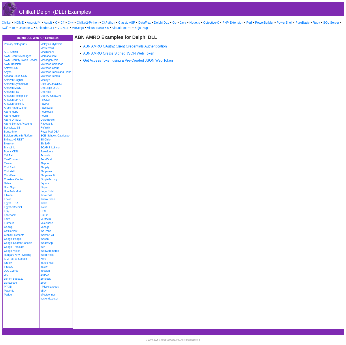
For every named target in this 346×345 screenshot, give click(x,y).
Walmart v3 (47, 235)
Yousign (45, 270)
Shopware (47, 171)
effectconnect (48, 294)
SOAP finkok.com (51, 147)
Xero (43, 258)
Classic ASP (126, 22)
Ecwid (7, 199)
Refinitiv (45, 127)
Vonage (45, 227)
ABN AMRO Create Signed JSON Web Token (118, 53)
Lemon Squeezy (13, 278)
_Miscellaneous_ (50, 286)
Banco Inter (10, 131)
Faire (7, 219)
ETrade (8, 195)
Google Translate (14, 246)
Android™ (34, 22)
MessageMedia (49, 60)
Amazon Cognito (14, 80)
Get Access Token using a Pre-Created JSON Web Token (128, 60)
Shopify (45, 167)
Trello (44, 203)
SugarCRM (47, 191)
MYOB (8, 286)
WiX (43, 246)
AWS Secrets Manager (17, 56)
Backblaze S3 (12, 127)
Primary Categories (15, 44)
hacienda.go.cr (49, 298)
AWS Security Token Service (21, 60)
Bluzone (8, 143)
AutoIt (48, 22)
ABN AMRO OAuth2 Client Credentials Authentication (125, 46)
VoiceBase (47, 223)
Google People (12, 239)
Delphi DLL (161, 22)
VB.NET (63, 28)
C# (62, 22)
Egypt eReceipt (13, 207)
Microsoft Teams (50, 76)
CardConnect (12, 159)
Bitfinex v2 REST (14, 139)
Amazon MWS (12, 87)
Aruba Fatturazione (15, 107)
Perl (249, 22)
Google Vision (12, 250)
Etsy (6, 211)
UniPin (44, 215)
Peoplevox (47, 111)
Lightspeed (10, 282)
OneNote (46, 91)
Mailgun (8, 294)
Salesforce (47, 151)
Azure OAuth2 (12, 119)
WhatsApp (47, 243)
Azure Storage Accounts (18, 123)
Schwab (45, 155)
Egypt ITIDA (11, 203)
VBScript (78, 28)
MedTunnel (47, 52)
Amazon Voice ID (14, 103)
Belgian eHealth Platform (18, 135)
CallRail (8, 155)
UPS (43, 211)
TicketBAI (46, 195)
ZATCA (45, 274)
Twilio (44, 207)
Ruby (316, 22)
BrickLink (9, 147)
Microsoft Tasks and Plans (56, 72)
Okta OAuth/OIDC (51, 83)
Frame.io (9, 223)
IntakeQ (8, 266)
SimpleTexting (49, 179)
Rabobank (47, 123)
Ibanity (8, 262)
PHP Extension (232, 22)
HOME (19, 22)
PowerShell (284, 22)
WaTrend (46, 231)
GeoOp (8, 227)
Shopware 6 (48, 175)
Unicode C (26, 28)
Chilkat (6, 22)
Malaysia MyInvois (51, 44)
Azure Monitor (12, 115)
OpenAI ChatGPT (51, 95)
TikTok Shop (48, 199)
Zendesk (46, 278)
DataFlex (144, 22)
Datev (7, 183)
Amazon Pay (11, 91)
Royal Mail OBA (50, 131)
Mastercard (47, 48)
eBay (44, 290)
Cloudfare (9, 175)
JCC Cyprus (11, 270)
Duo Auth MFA (12, 191)
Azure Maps (11, 111)
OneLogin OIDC (50, 87)
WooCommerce (50, 250)
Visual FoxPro (121, 28)
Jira (6, 274)
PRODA (45, 99)
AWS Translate (13, 64)
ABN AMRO (11, 52)
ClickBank (10, 167)
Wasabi (45, 239)
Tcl (13, 28)
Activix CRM (11, 68)
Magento (9, 290)
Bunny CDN (11, 151)
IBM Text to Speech (15, 258)
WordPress (47, 254)
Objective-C (211, 22)
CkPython (108, 22)
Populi (44, 115)
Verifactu (46, 219)
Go (174, 22)
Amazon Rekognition (16, 95)
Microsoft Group (50, 68)
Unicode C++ (45, 28)
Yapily (44, 266)
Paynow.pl (47, 107)
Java (183, 22)
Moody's (45, 80)
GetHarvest (10, 231)
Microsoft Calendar (52, 64)
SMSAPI (46, 143)
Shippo (45, 163)
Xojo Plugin (142, 28)
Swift (5, 28)
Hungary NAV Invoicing (17, 254)
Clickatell (9, 171)
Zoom (44, 282)
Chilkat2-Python (88, 22)
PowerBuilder (264, 22)
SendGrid (46, 159)
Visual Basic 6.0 (98, 28)
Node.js (195, 22)
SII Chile (46, 139)
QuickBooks (48, 119)
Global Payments (14, 235)
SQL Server (331, 22)
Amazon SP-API (13, 99)
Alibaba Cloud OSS (15, 76)
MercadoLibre (49, 56)
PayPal (45, 103)
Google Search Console (18, 243)
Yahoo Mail (47, 262)
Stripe (44, 187)
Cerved (8, 163)
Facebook (10, 215)
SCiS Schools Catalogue (55, 135)
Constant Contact (14, 179)
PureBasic (302, 22)
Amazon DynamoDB (16, 83)
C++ (70, 22)
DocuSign (9, 187)
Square (45, 183)
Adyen (7, 72)
